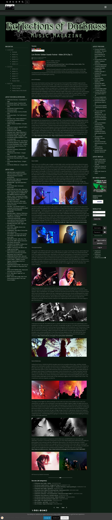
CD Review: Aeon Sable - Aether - (47, 483)
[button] (32, 510)
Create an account (100, 257)
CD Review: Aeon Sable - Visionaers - (48, 492)
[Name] (99, 212)
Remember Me (98, 235)
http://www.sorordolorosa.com (40, 449)
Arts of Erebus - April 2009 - (45, 502)
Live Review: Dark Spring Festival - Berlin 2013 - (51, 499)
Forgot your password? (98, 251)
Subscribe (97, 219)
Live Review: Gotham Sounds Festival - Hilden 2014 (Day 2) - (54, 497)
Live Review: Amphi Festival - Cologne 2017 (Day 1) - (52, 485)
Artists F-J (15, 57)
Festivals (14, 52)
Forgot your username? (98, 255)
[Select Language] (38, 51)
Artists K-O (15, 59)
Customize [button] (65, 518)
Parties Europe (16, 88)
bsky (27, 2)
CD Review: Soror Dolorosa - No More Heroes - (51, 495)
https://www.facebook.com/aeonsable (76, 222)
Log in (100, 247)
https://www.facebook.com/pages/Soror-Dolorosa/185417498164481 (67, 449)
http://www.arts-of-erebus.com (43, 135)
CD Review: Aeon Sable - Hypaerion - (48, 488)
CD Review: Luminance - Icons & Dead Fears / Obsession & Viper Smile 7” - (58, 493)
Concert (10, 50)
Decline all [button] (56, 518)
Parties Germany (17, 86)
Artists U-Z (15, 64)
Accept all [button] (47, 518)
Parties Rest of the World (19, 90)
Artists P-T (15, 61)
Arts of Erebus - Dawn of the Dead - (48, 504)
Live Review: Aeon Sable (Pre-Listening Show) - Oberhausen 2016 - (56, 490)
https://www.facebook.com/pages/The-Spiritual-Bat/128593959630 (55, 335)
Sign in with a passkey (100, 241)
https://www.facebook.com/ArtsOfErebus (63, 135)
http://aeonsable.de (60, 222)
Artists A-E (15, 54)
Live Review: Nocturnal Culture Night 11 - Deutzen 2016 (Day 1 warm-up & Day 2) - (60, 487)
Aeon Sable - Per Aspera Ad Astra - (48, 500)
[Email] (99, 215)
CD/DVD (10, 67)
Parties (10, 83)
